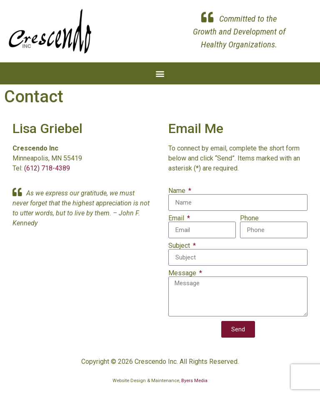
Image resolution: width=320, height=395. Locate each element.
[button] (160, 73)
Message (183, 273)
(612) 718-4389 (47, 168)
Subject (180, 245)
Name (177, 191)
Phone (249, 218)
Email (177, 218)
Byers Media (194, 380)
